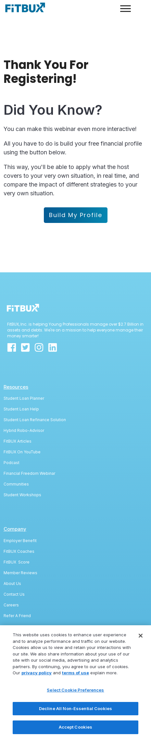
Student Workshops (22, 471)
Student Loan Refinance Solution (35, 396)
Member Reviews (20, 549)
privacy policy (36, 678)
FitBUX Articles (17, 417)
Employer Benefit (20, 517)
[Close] (140, 642)
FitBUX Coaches (19, 527)
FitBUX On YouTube (22, 428)
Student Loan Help (21, 385)
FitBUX (11, 538)
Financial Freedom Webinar (29, 449)
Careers (11, 581)
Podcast (11, 439)
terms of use (75, 678)
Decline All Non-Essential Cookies (75, 714)
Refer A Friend (17, 592)
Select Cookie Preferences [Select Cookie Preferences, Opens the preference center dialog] (75, 696)
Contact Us (14, 570)
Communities (16, 460)
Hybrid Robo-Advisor (24, 407)
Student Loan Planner (24, 374)
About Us (12, 560)
